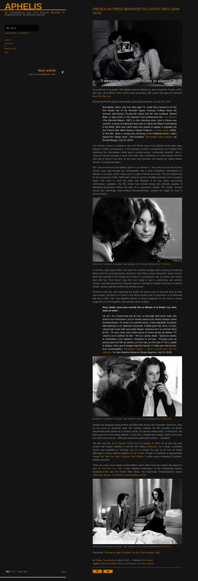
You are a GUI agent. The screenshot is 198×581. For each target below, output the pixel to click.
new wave (142, 563)
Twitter (63, 572)
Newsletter (10, 49)
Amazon (152, 446)
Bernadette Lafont (115, 563)
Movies (150, 560)
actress (103, 563)
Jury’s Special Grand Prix (125, 443)
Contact (9, 44)
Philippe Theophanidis (104, 560)
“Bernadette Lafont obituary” (159, 137)
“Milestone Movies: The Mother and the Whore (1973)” (120, 475)
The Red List (104, 96)
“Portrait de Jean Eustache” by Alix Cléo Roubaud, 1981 (132, 552)
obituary (150, 563)
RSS (6, 52)
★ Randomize (11, 33)
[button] (98, 571)
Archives (24, 33)
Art (144, 560)
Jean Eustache (130, 563)
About (8, 40)
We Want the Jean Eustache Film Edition (122, 456)
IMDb (119, 93)
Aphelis (23, 6)
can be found (136, 453)
